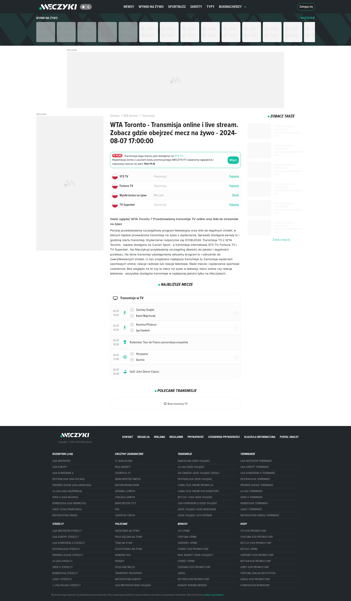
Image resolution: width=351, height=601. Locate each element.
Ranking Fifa (123, 555)
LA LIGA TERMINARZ (251, 491)
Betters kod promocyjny (194, 579)
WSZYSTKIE (308, 18)
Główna (114, 115)
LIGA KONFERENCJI (62, 473)
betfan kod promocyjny (255, 561)
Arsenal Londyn (125, 491)
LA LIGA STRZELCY (62, 561)
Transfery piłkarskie (128, 573)
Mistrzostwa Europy (128, 579)
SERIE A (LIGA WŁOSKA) (65, 497)
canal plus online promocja (195, 485)
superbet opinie (187, 543)
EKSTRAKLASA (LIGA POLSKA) (68, 479)
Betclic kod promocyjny (256, 543)
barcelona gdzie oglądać (194, 461)
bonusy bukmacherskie (192, 585)
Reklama (159, 437)
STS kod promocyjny (253, 531)
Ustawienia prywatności (224, 437)
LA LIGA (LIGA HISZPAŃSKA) (67, 491)
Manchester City (125, 503)
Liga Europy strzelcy (65, 537)
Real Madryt (123, 467)
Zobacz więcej (281, 239)
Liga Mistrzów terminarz (256, 461)
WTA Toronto (129, 115)
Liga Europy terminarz (254, 467)
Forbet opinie (186, 561)
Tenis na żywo (124, 543)
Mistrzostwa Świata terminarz (259, 515)
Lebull (182, 573)
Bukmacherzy (233, 6)
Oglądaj (234, 176)
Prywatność (196, 437)
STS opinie (184, 531)
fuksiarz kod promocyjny (194, 567)
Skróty (196, 6)
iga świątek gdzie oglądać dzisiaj (198, 473)
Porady (119, 561)
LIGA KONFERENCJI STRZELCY (68, 543)
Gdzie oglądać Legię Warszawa (197, 509)
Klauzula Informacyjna (259, 437)
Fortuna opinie (187, 537)
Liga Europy (59, 467)
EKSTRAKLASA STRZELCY (66, 549)
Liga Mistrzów (61, 461)
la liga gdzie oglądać (191, 467)
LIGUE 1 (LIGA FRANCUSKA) (66, 509)
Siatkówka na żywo (127, 531)
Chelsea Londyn (125, 497)
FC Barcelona (123, 461)
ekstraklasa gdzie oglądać (195, 479)
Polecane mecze (125, 567)
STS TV (178, 155)
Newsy (129, 6)
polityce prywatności (214, 595)
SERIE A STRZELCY (62, 567)
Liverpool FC (123, 473)
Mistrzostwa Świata (64, 515)
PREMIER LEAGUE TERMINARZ (256, 485)
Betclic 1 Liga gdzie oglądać (195, 497)
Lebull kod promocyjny (255, 579)
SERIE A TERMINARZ (251, 497)
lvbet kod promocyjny (254, 567)
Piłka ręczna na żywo (128, 537)
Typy (210, 6)
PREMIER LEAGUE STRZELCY (67, 555)
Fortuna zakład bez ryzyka (258, 573)
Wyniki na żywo (151, 6)
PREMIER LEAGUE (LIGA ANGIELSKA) (71, 485)
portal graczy (289, 437)
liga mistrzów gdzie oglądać (133, 585)
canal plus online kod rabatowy (198, 491)
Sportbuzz (177, 6)
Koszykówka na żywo (128, 549)
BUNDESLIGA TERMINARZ (254, 503)
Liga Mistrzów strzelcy (67, 531)
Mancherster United (128, 479)
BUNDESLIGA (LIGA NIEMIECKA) (69, 503)
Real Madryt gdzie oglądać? (195, 555)
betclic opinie (249, 549)
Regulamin (176, 437)
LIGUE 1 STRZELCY (62, 579)
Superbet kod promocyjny (257, 555)
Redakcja (143, 437)
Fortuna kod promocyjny (256, 537)
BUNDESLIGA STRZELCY (65, 573)
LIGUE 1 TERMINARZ (251, 509)
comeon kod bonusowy (255, 585)
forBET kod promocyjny (193, 549)
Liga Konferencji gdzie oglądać (197, 503)
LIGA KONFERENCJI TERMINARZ (257, 473)
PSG (117, 509)
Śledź (235, 195)
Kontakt (127, 437)
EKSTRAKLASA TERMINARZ (255, 479)
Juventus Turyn (125, 515)
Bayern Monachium (127, 485)
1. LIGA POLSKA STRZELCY (66, 585)
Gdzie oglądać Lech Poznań (195, 515)
